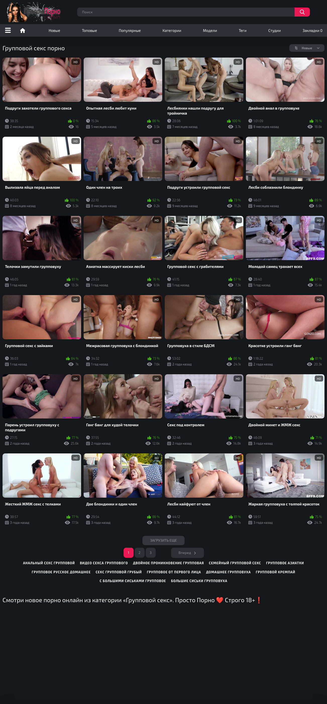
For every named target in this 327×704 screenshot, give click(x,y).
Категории (171, 30)
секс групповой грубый (119, 572)
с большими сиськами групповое (133, 581)
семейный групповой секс (235, 563)
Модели (210, 30)
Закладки (312, 30)
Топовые (89, 30)
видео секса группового (104, 563)
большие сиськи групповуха (199, 581)
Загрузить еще (163, 540)
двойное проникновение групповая (168, 563)
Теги (243, 30)
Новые (54, 30)
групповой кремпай (275, 572)
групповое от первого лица (174, 572)
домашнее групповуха (228, 572)
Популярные (130, 30)
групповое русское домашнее (61, 572)
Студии (274, 30)
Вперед (185, 552)
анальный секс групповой (49, 563)
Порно (22, 30)
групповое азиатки (285, 563)
